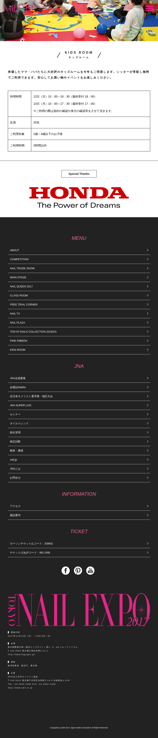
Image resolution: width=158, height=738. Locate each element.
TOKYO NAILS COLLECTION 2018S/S (33, 331)
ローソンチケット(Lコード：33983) (31, 543)
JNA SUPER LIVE (20, 405)
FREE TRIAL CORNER (23, 304)
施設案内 (15, 515)
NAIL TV (15, 313)
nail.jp (13, 459)
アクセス (15, 506)
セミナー (15, 414)
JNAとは (15, 468)
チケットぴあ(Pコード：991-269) (30, 552)
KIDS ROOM (17, 349)
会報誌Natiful (18, 387)
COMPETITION (19, 259)
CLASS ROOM (19, 295)
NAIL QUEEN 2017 (21, 286)
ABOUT (14, 250)
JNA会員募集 (18, 378)
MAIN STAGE (18, 277)
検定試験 (15, 441)
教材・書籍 (16, 450)
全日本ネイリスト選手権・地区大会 (31, 396)
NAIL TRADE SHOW (22, 268)
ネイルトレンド (19, 423)
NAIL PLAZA (17, 322)
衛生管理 (15, 432)
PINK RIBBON (18, 340)
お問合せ (15, 477)
